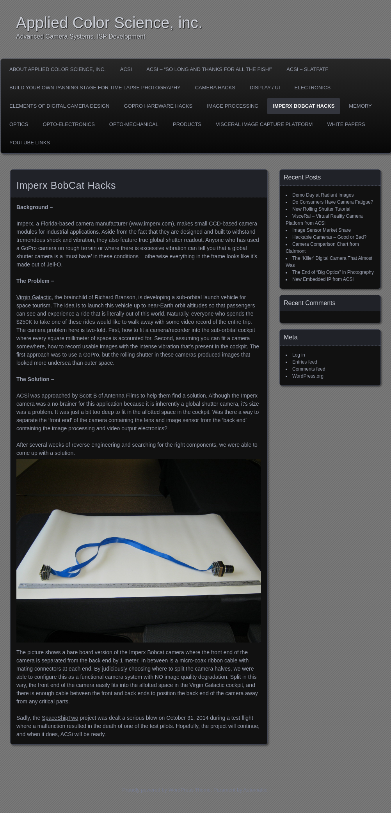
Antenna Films (122, 395)
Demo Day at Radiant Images (323, 195)
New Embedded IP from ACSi (323, 279)
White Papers (346, 124)
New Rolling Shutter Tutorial (321, 209)
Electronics (313, 88)
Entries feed (304, 362)
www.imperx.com (151, 223)
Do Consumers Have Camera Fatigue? (332, 202)
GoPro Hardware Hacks (158, 106)
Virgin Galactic (34, 297)
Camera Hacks (215, 88)
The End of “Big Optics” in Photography (333, 272)
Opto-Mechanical (133, 124)
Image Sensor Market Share (321, 230)
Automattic (255, 790)
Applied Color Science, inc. (109, 22)
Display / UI (265, 88)
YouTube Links (29, 143)
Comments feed (308, 369)
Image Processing (232, 106)
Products (187, 124)
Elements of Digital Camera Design (59, 106)
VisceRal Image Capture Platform (264, 124)
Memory (360, 106)
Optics (18, 124)
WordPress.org (307, 376)
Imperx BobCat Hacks (303, 106)
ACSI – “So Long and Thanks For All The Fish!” (209, 69)
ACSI (126, 69)
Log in (298, 355)
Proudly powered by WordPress (158, 790)
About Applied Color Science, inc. (57, 69)
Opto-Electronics (68, 124)
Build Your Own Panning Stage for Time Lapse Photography (95, 88)
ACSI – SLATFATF (307, 69)
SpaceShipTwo (60, 718)
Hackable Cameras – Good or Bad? (329, 237)
